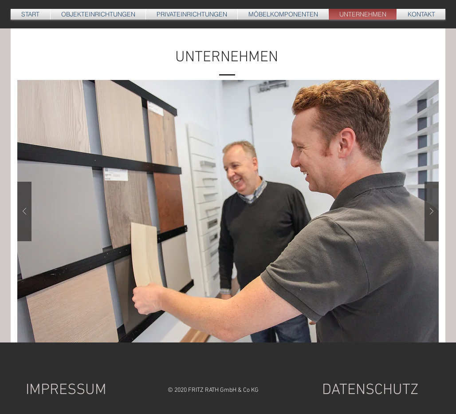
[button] (228, 211)
